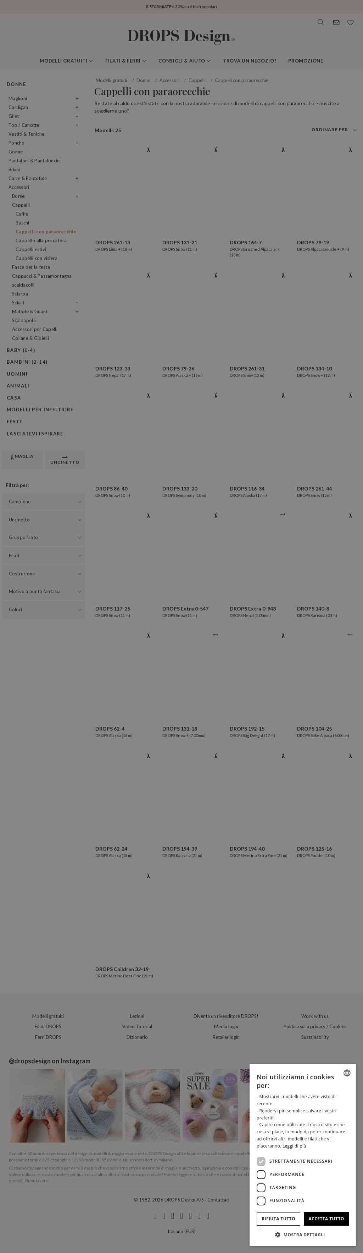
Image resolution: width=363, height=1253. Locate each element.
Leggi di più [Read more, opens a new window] (294, 1146)
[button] (303, 1234)
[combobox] (347, 1072)
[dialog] (303, 1155)
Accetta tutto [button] (326, 1219)
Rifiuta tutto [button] (278, 1219)
